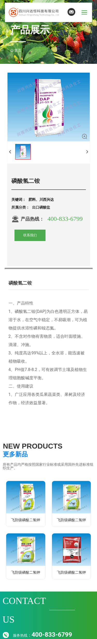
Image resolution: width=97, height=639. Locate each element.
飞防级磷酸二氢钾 (25, 520)
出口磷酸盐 (41, 207)
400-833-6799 (65, 218)
